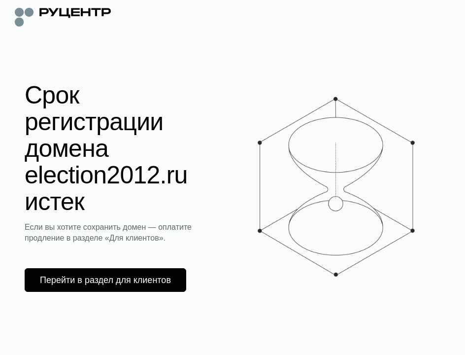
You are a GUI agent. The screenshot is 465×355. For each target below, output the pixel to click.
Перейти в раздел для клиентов (105, 280)
